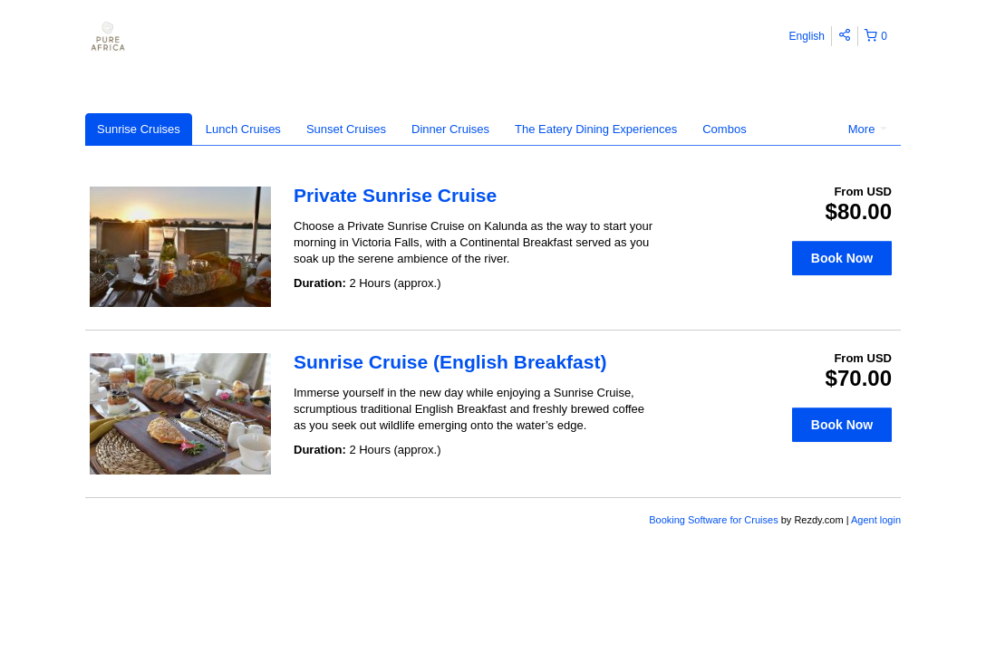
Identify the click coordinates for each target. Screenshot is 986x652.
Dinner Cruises (450, 129)
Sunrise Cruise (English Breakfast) (450, 361)
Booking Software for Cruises (715, 519)
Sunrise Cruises (138, 129)
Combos (724, 129)
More (867, 129)
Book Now (842, 258)
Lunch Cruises (243, 129)
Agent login (876, 519)
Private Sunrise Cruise (395, 195)
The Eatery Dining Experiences (596, 129)
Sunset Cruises (346, 129)
